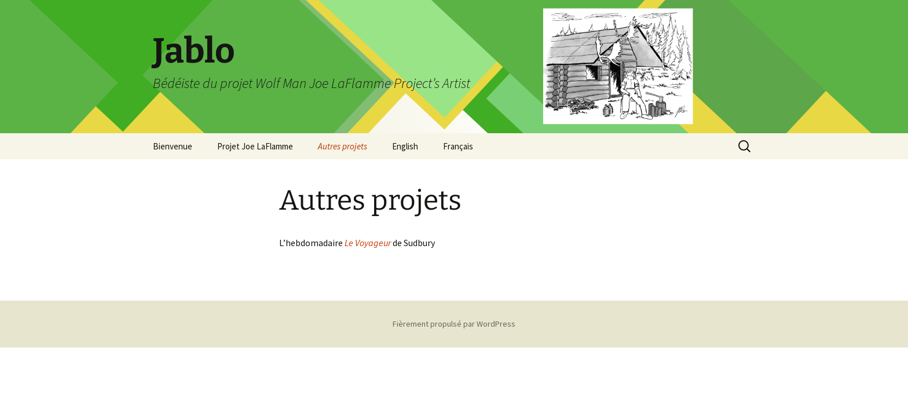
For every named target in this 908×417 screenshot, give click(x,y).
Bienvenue (172, 146)
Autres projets (342, 146)
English (405, 146)
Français (458, 146)
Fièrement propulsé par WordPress (454, 324)
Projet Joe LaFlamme (255, 146)
